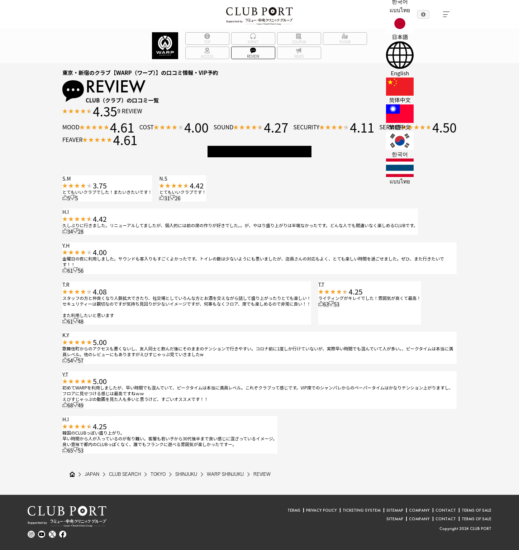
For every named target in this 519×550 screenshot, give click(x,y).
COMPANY (419, 510)
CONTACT (445, 510)
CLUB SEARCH (125, 474)
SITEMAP (394, 510)
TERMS (293, 510)
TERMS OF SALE (476, 510)
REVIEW (263, 474)
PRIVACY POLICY (321, 510)
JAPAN (92, 474)
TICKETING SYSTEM (362, 510)
